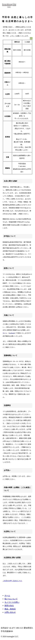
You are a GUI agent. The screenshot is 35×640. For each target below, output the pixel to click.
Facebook (11, 333)
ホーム (7, 595)
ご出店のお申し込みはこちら (12, 581)
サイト (5, 333)
